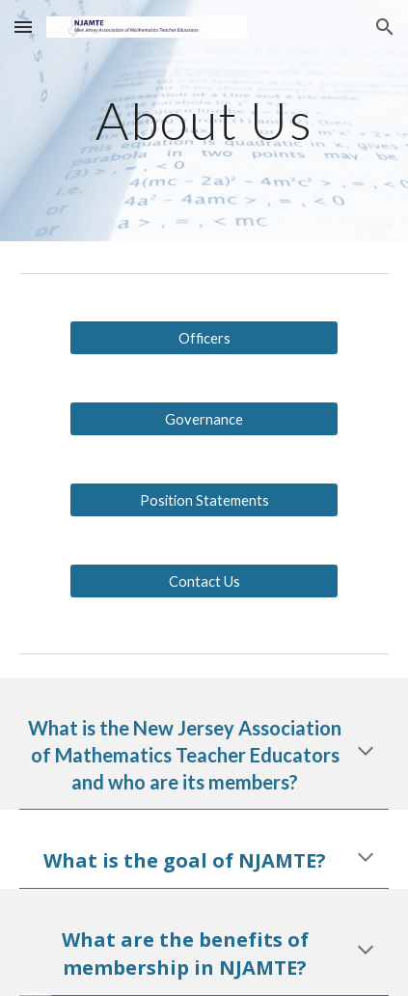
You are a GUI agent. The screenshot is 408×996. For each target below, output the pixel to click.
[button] (23, 26)
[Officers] (204, 338)
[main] (203, 120)
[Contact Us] (204, 581)
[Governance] (204, 419)
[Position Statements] (204, 500)
